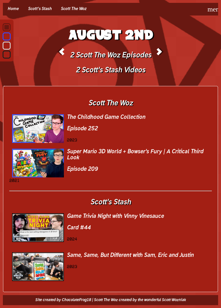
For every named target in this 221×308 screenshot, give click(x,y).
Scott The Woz (73, 9)
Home (13, 9)
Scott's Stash (40, 9)
